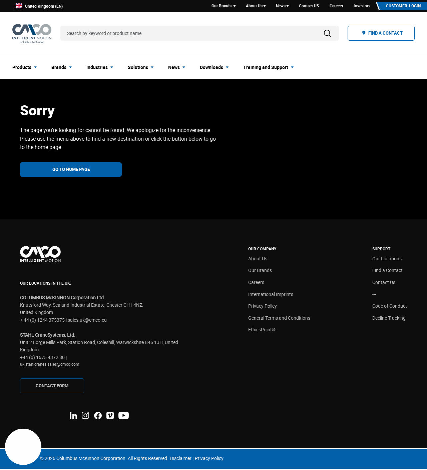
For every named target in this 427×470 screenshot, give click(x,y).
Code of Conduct (389, 307)
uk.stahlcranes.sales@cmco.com (49, 365)
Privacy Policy (262, 307)
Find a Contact (387, 271)
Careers (256, 283)
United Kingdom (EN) (39, 6)
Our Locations (387, 259)
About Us (257, 259)
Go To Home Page (71, 170)
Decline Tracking (389, 319)
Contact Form (52, 387)
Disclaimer (180, 459)
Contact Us (383, 283)
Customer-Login (402, 6)
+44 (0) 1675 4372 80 (42, 358)
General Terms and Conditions (279, 319)
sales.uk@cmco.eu (87, 321)
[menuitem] (26, 68)
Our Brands (260, 271)
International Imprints (270, 295)
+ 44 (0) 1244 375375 (42, 321)
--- (374, 295)
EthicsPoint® (262, 331)
